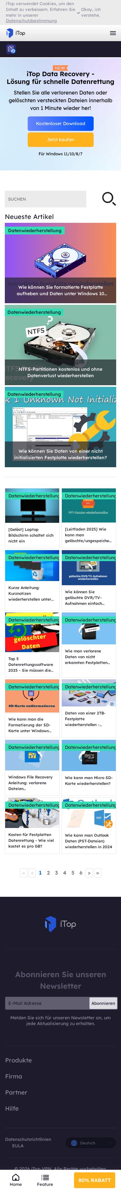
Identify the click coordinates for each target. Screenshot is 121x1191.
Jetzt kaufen (60, 139)
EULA (17, 1145)
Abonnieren (103, 1003)
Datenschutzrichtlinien (28, 1139)
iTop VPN (15, 33)
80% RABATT (95, 1180)
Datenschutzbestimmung (31, 20)
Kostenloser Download (60, 123)
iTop (11, 49)
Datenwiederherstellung (34, 230)
